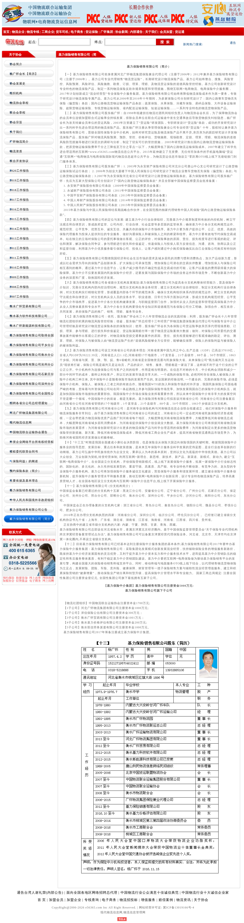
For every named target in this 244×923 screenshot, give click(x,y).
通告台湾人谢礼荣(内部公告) (40, 892)
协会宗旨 (16, 122)
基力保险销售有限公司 (25, 490)
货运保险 (91, 32)
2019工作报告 (19, 180)
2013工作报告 (19, 238)
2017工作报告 (19, 199)
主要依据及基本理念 (24, 480)
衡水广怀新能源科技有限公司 (30, 325)
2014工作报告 (19, 229)
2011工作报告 (19, 258)
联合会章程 (17, 112)
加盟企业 (74, 900)
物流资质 (16, 151)
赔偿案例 (166, 900)
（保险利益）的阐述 (24, 461)
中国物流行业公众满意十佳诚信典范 (150, 892)
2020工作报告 (19, 170)
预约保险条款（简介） (25, 471)
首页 (5, 32)
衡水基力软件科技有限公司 (29, 316)
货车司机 (62, 32)
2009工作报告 (19, 277)
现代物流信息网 (21, 422)
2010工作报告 (19, 267)
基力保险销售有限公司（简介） (32, 519)
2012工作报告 (19, 248)
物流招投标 (129, 900)
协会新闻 (121, 32)
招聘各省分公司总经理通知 (29, 403)
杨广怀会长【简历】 (24, 74)
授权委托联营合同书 (24, 451)
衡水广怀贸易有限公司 (25, 306)
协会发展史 (17, 83)
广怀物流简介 (19, 141)
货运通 (179, 32)
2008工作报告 (19, 287)
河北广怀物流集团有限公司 (29, 413)
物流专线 (33, 32)
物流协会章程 (19, 103)
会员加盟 (166, 32)
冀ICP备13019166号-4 (178, 907)
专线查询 (91, 900)
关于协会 (201, 900)
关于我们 (151, 32)
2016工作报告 (19, 209)
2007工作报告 (19, 296)
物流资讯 (183, 900)
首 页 (42, 900)
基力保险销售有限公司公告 (29, 509)
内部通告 (136, 32)
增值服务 (148, 900)
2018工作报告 (19, 190)
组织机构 (16, 93)
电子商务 (77, 32)
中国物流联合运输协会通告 (29, 432)
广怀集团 (106, 32)
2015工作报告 (19, 219)
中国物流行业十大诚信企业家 (205, 892)
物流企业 (18, 32)
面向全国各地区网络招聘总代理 (92, 892)
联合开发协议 (19, 161)
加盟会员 (56, 900)
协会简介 (16, 64)
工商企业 (47, 32)
